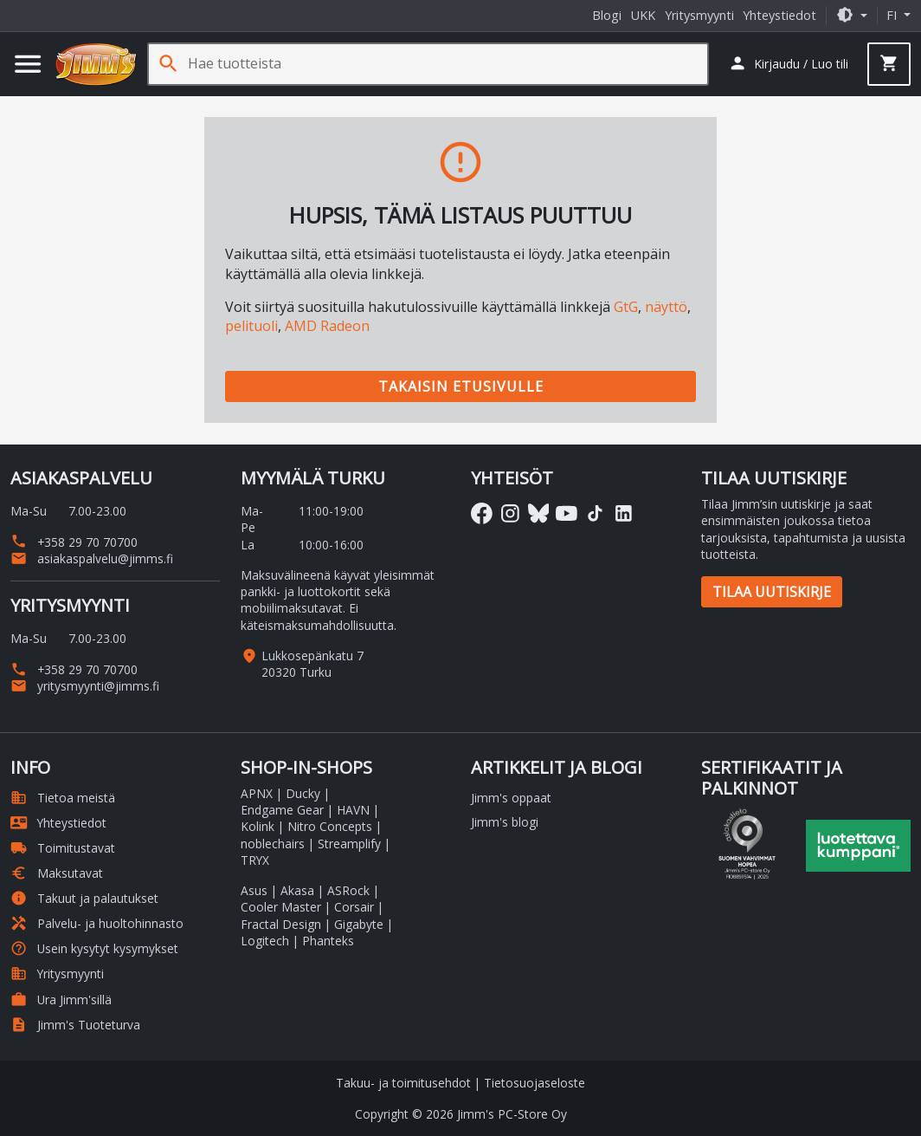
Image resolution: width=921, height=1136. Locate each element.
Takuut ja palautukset (84, 898)
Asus (254, 890)
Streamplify (349, 843)
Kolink (257, 826)
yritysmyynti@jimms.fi (84, 686)
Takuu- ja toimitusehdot (403, 1082)
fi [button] (893, 15)
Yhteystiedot (779, 15)
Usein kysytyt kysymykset (94, 948)
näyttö (666, 306)
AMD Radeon (327, 325)
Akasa (297, 890)
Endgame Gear (282, 810)
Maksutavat (56, 873)
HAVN (353, 810)
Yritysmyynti (699, 15)
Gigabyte (358, 924)
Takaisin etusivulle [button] (461, 386)
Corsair (354, 907)
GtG (626, 306)
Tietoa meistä (62, 797)
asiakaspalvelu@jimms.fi (91, 558)
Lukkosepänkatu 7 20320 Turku (312, 663)
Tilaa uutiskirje (771, 591)
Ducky (303, 793)
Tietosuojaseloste (534, 1082)
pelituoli (251, 325)
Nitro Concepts (329, 826)
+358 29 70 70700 (74, 542)
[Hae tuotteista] (447, 64)
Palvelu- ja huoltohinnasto (97, 923)
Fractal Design (281, 924)
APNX (257, 793)
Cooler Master (281, 907)
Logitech (265, 940)
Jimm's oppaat (511, 797)
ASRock (348, 890)
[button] (851, 15)
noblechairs (273, 843)
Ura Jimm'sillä (61, 999)
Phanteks (328, 940)
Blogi (607, 15)
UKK (643, 15)
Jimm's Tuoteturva (75, 1024)
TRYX (255, 860)
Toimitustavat (62, 848)
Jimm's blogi (504, 822)
